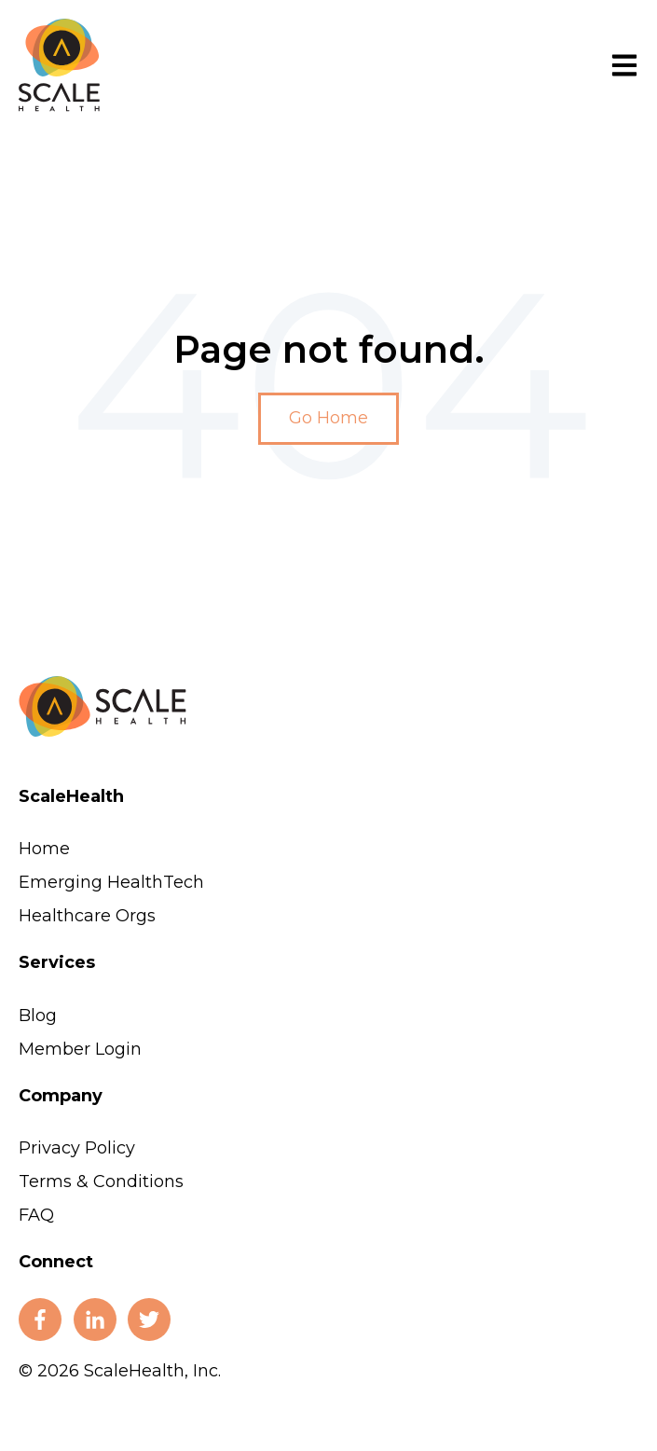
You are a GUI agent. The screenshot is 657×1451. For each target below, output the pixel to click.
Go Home (328, 418)
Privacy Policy (77, 1148)
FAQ (36, 1215)
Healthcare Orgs (87, 915)
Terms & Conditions (101, 1181)
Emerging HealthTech (111, 882)
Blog (38, 1015)
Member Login (80, 1049)
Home (44, 848)
